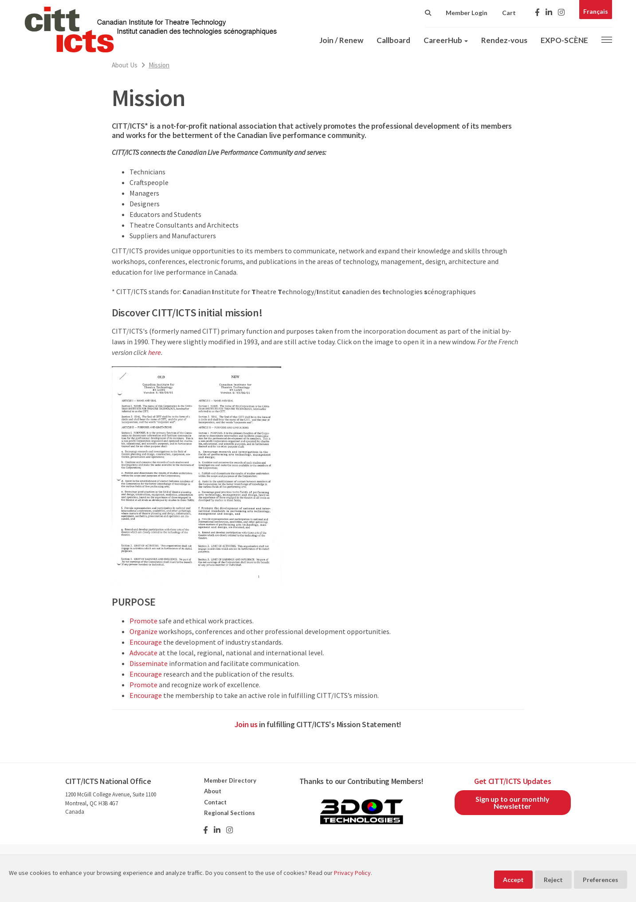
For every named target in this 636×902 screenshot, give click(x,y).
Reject (553, 879)
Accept (513, 879)
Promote (143, 620)
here (154, 352)
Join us (246, 724)
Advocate (143, 652)
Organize (143, 631)
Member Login (466, 12)
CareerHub (446, 40)
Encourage (146, 642)
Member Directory (230, 780)
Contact (215, 802)
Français (595, 11)
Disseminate (149, 663)
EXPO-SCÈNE (564, 40)
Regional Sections (229, 812)
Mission (159, 65)
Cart (509, 12)
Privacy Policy (352, 873)
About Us (124, 65)
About (212, 791)
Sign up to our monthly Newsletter (512, 802)
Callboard (393, 40)
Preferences (600, 879)
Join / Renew (341, 40)
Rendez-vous (504, 40)
